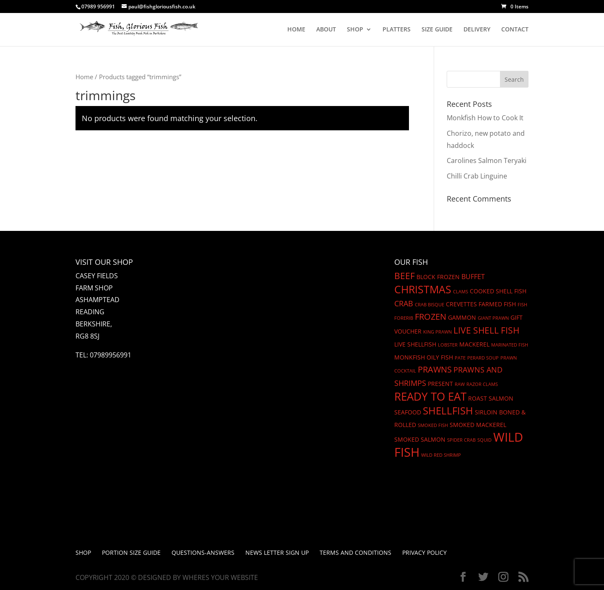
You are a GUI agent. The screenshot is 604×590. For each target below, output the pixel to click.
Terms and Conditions (355, 552)
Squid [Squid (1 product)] (484, 440)
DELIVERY (476, 29)
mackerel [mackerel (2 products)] (474, 344)
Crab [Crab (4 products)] (403, 303)
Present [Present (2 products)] (440, 384)
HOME (296, 29)
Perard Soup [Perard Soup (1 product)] (483, 358)
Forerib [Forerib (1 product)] (403, 318)
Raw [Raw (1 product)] (460, 384)
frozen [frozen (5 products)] (430, 316)
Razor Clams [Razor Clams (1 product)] (482, 384)
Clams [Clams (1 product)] (460, 292)
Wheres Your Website (220, 577)
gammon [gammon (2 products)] (462, 317)
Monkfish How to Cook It (485, 117)
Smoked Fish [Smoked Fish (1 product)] (433, 425)
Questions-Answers (203, 552)
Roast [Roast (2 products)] (477, 398)
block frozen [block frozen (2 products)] (438, 277)
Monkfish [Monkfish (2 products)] (409, 357)
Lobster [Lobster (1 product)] (448, 345)
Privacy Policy (424, 552)
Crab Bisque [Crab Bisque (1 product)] (429, 305)
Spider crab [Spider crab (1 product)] (461, 440)
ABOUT (326, 29)
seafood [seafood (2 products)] (407, 412)
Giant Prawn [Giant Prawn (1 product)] (493, 318)
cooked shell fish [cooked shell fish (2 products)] (498, 291)
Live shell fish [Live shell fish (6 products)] (486, 330)
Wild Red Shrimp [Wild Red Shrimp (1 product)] (441, 455)
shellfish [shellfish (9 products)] (448, 410)
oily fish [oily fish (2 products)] (440, 357)
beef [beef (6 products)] (404, 276)
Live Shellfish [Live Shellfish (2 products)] (415, 344)
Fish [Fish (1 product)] (522, 305)
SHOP (355, 29)
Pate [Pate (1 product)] (460, 358)
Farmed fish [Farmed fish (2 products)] (497, 304)
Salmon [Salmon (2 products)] (501, 398)
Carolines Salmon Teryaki (486, 160)
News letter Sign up (277, 552)
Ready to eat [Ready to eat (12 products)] (430, 396)
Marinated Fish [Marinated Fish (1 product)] (509, 345)
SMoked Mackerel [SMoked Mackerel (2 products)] (478, 425)
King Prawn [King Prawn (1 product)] (437, 332)
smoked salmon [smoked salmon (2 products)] (419, 439)
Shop (83, 552)
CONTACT (514, 29)
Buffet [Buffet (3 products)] (473, 276)
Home (84, 76)
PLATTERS (397, 29)
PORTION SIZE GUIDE (131, 552)
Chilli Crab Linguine (477, 176)
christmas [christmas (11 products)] (422, 289)
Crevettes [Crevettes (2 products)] (461, 304)
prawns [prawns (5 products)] (435, 369)
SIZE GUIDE (437, 29)
